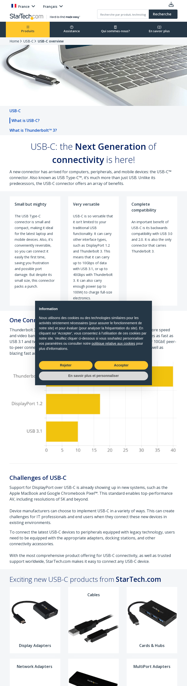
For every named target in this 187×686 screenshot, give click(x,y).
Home (14, 41)
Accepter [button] (121, 365)
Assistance (72, 29)
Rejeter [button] (65, 365)
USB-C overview (51, 41)
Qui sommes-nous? (115, 29)
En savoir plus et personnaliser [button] (93, 376)
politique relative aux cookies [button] (113, 343)
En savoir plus (159, 29)
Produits (27, 29)
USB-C (28, 41)
